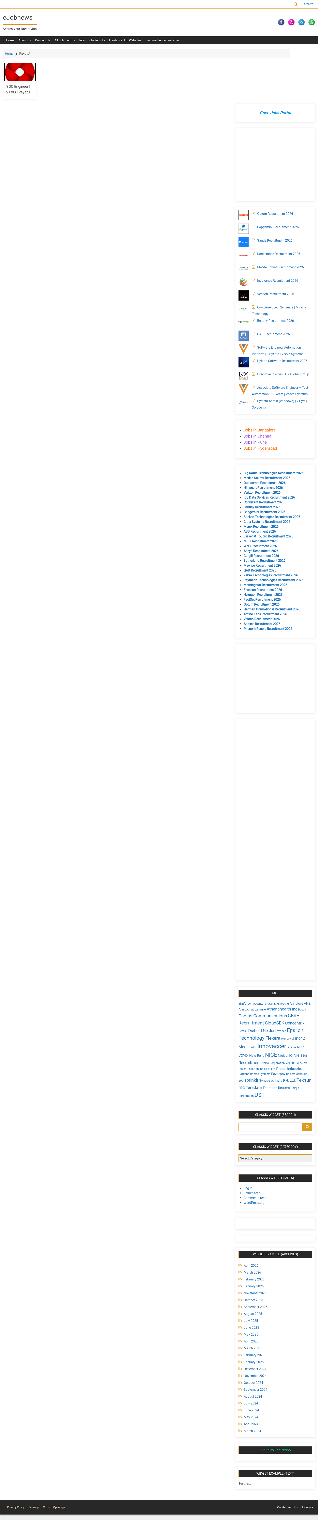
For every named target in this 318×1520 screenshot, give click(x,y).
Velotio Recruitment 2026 (261, 567)
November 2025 (254, 1240)
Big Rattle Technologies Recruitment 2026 (272, 421)
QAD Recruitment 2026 (272, 282)
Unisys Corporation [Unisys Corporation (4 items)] (249, 1043)
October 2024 (252, 1330)
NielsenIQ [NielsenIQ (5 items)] (284, 1003)
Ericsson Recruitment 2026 (262, 538)
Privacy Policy (16, 1454)
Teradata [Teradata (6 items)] (269, 1034)
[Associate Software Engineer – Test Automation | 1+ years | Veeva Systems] (242, 337)
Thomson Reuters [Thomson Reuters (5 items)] (291, 1035)
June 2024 (250, 1357)
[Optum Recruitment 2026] (242, 163)
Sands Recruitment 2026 (273, 188)
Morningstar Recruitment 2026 (264, 533)
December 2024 (254, 1316)
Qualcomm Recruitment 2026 (264, 431)
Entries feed (251, 1140)
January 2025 (253, 1309)
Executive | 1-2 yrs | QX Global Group (282, 322)
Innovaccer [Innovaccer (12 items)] (270, 994)
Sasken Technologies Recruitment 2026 (271, 465)
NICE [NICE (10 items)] (270, 1003)
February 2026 (253, 1227)
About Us (24, 42)
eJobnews (20, 17)
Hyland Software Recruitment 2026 (281, 309)
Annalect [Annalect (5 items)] (295, 951)
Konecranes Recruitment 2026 (277, 202)
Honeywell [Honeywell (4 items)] (286, 986)
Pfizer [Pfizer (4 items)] (241, 1016)
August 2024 (252, 1344)
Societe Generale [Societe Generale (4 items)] (295, 1021)
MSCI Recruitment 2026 (259, 489)
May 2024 (250, 1364)
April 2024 (250, 1371)
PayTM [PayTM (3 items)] (302, 1011)
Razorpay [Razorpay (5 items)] (277, 1022)
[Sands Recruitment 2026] (242, 190)
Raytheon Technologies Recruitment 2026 (272, 528)
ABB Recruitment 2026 (259, 479)
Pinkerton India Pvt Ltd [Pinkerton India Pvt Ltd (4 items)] (260, 1016)
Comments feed (254, 1145)
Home (10, 42)
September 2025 (254, 1254)
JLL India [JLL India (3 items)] (290, 995)
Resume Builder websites (163, 42)
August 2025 (252, 1261)
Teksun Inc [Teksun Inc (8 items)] (248, 1034)
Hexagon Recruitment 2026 (262, 543)
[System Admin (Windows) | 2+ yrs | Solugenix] (242, 350)
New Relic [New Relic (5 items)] (255, 1003)
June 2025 (250, 1275)
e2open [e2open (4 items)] (280, 979)
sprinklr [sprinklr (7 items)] (250, 1027)
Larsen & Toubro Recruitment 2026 (267, 484)
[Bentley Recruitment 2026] (242, 270)
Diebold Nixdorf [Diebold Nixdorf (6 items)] (261, 978)
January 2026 (253, 1233)
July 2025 (250, 1268)
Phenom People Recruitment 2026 (267, 577)
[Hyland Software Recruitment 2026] (242, 310)
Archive (306, 4)
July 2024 (250, 1351)
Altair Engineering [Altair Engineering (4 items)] (277, 951)
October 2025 (252, 1247)
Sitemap (34, 1454)
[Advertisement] (273, 112)
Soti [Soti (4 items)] (239, 1028)
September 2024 (254, 1337)
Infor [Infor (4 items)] (252, 995)
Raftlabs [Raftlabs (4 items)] (242, 1021)
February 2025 (253, 1302)
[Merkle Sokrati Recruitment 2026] (242, 217)
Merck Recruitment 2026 (260, 474)
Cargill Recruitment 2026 (260, 504)
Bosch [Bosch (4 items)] (301, 957)
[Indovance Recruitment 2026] (242, 230)
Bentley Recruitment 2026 (274, 269)
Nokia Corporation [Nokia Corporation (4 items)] (272, 1011)
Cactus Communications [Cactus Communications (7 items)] (261, 963)
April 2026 (250, 1213)
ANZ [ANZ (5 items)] (306, 951)
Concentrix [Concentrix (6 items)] (294, 971)
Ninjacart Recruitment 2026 (262, 436)
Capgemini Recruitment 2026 (277, 175)
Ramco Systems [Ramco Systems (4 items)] (259, 1021)
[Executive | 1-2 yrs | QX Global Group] (242, 324)
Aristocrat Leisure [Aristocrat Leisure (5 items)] (251, 957)
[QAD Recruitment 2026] (242, 283)
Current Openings (66, 4)
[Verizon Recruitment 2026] (242, 243)
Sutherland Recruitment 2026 (263, 509)
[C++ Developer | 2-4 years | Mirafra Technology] (242, 257)
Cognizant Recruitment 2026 (263, 450)
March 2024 (251, 1378)
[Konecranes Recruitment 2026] (242, 203)
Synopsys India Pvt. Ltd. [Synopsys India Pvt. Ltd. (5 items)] (276, 1028)
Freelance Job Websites (125, 42)
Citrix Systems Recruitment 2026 (266, 470)
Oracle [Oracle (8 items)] (291, 1010)
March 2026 (251, 1220)
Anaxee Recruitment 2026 (261, 572)
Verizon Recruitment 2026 (274, 242)
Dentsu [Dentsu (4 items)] (241, 979)
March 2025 (251, 1295)
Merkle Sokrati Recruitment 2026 (279, 215)
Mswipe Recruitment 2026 (261, 513)
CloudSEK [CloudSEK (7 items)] (273, 970)
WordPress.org (253, 1150)
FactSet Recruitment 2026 (261, 547)
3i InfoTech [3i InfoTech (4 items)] (244, 951)
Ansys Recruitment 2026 (260, 499)
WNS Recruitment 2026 (259, 494)
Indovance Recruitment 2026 (276, 228)
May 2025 (250, 1282)
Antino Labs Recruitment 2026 (264, 562)
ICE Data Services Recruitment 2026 (268, 445)
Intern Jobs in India (92, 42)
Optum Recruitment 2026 (274, 162)
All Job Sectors (64, 42)
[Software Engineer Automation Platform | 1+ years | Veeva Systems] (242, 297)
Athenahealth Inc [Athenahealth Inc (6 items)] (281, 957)
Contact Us (42, 42)
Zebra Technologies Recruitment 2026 (270, 523)
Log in (247, 1135)
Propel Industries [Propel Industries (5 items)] (288, 1016)
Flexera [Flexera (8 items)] (271, 986)
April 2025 (250, 1289)
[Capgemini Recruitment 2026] (242, 176)
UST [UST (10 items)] (267, 1042)
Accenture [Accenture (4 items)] (258, 951)
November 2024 (254, 1323)
